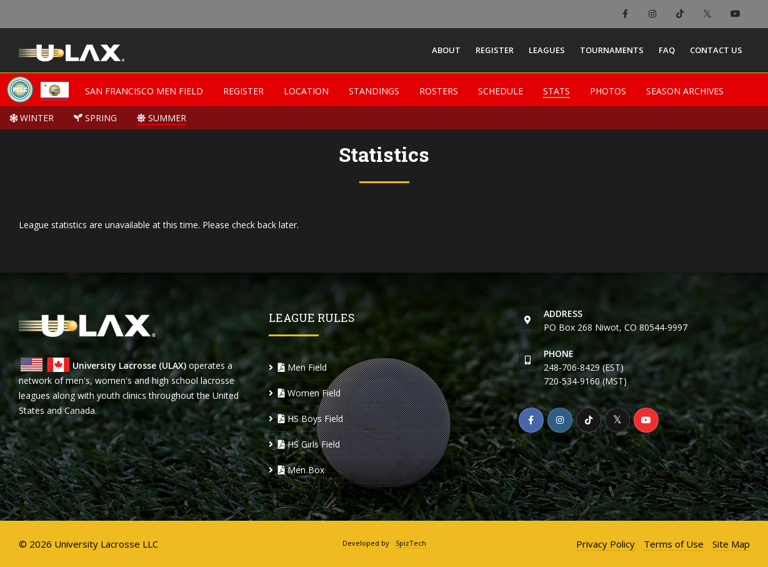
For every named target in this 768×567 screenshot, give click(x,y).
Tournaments (612, 50)
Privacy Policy (605, 544)
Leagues (547, 50)
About (446, 50)
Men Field (302, 367)
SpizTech (411, 543)
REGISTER (243, 91)
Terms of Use (674, 544)
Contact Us (716, 50)
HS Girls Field (309, 444)
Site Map (731, 544)
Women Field (309, 393)
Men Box (301, 470)
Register (495, 50)
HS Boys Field (310, 418)
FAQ (667, 50)
